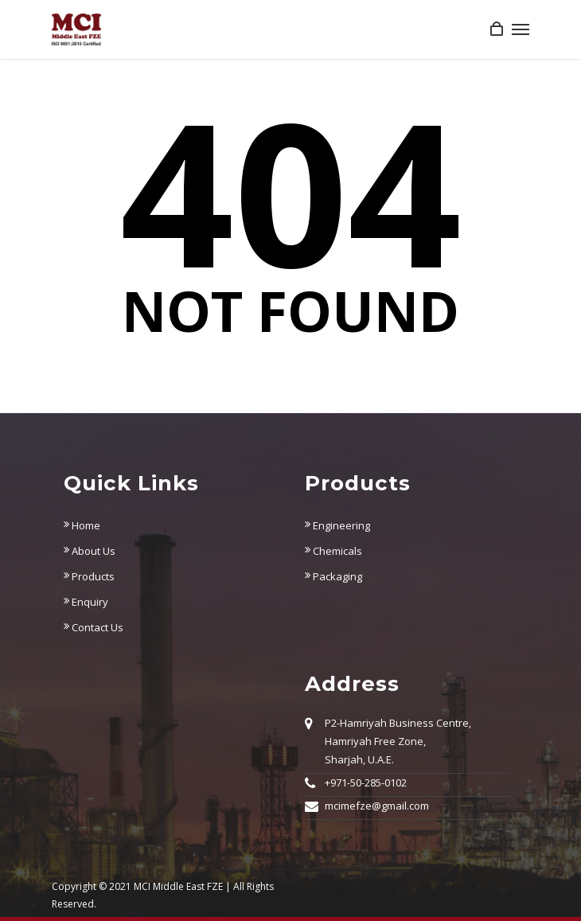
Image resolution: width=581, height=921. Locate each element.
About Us (89, 551)
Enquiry (86, 602)
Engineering (337, 525)
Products (89, 576)
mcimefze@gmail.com (377, 805)
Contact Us (93, 627)
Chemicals (333, 551)
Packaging (333, 576)
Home (82, 525)
